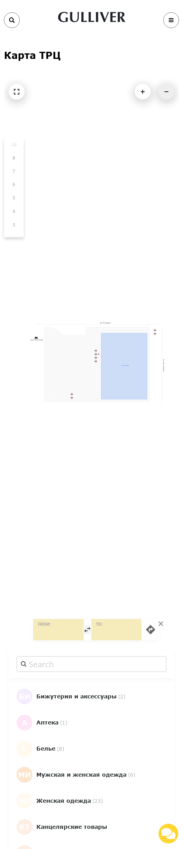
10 (14, 144)
